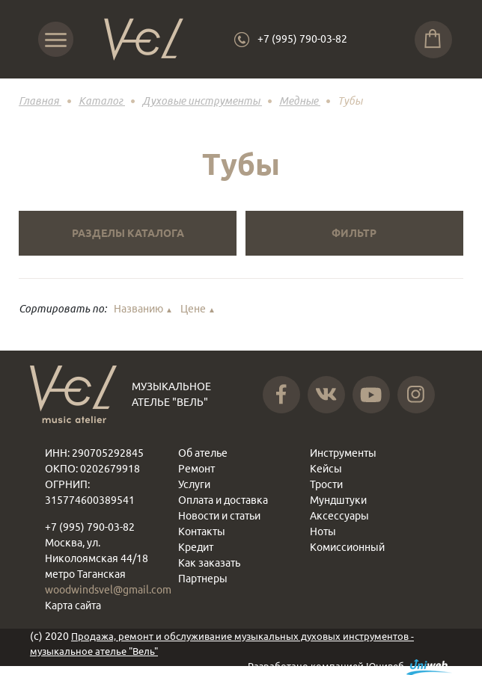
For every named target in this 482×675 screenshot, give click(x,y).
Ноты (323, 531)
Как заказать (209, 563)
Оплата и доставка (223, 500)
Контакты (201, 531)
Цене (198, 309)
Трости (326, 484)
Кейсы (326, 469)
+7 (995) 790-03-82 (302, 39)
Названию (143, 309)
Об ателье (203, 453)
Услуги (194, 484)
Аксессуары (339, 516)
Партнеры (203, 579)
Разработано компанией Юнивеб (350, 667)
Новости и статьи (219, 516)
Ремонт (196, 469)
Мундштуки (338, 500)
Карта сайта (73, 605)
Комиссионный (347, 547)
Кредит (195, 547)
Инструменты (343, 453)
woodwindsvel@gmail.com (108, 590)
